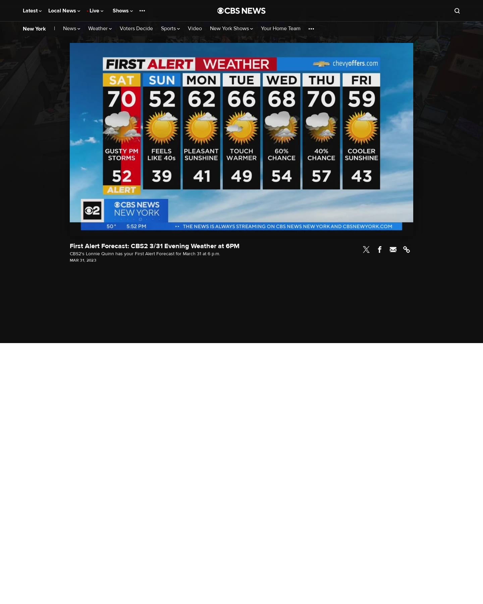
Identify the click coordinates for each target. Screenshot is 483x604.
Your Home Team (281, 28)
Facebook (379, 249)
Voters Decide (136, 28)
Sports (170, 28)
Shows (123, 10)
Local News (64, 10)
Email (393, 249)
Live (96, 10)
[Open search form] (457, 11)
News (71, 28)
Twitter (366, 249)
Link (406, 249)
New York (34, 28)
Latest (32, 10)
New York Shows (231, 28)
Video (195, 28)
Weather (100, 28)
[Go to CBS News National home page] (241, 10)
